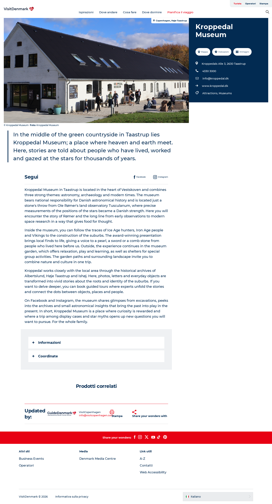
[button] (118, 414)
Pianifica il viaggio (180, 12)
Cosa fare (129, 12)
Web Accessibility (153, 472)
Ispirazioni (86, 12)
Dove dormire (152, 12)
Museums (225, 93)
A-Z (142, 458)
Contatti (146, 465)
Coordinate (45, 356)
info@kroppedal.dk (215, 78)
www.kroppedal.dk (215, 86)
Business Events (31, 458)
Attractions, (210, 93)
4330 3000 (209, 71)
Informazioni (46, 343)
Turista (237, 3)
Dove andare (108, 12)
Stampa (264, 3)
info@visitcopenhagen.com (96, 415)
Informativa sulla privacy (71, 496)
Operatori (250, 3)
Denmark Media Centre (97, 458)
